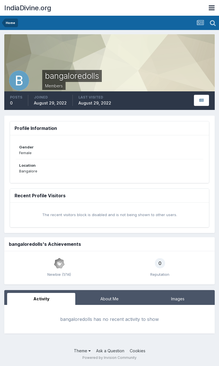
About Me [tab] (109, 298)
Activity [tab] (41, 298)
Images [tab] (177, 298)
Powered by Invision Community (109, 357)
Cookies (137, 350)
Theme (82, 350)
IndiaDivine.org (27, 8)
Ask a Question (110, 350)
